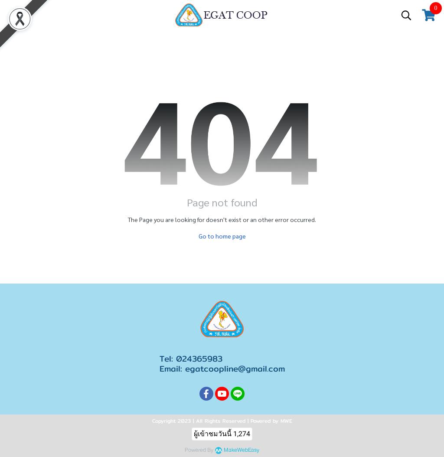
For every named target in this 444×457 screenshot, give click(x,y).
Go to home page (222, 236)
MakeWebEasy (241, 450)
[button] (406, 15)
